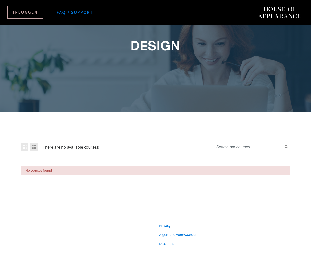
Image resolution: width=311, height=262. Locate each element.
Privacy (165, 225)
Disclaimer (167, 243)
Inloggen (25, 12)
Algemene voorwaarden (178, 234)
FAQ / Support (75, 12)
